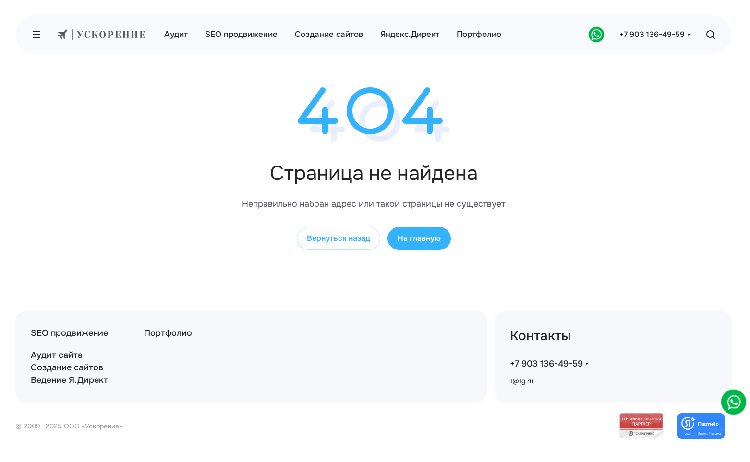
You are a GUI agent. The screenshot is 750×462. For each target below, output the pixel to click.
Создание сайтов (67, 367)
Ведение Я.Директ (69, 380)
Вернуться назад (338, 238)
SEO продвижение (69, 333)
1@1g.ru (521, 381)
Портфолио (168, 333)
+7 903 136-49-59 (652, 34)
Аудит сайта (57, 355)
